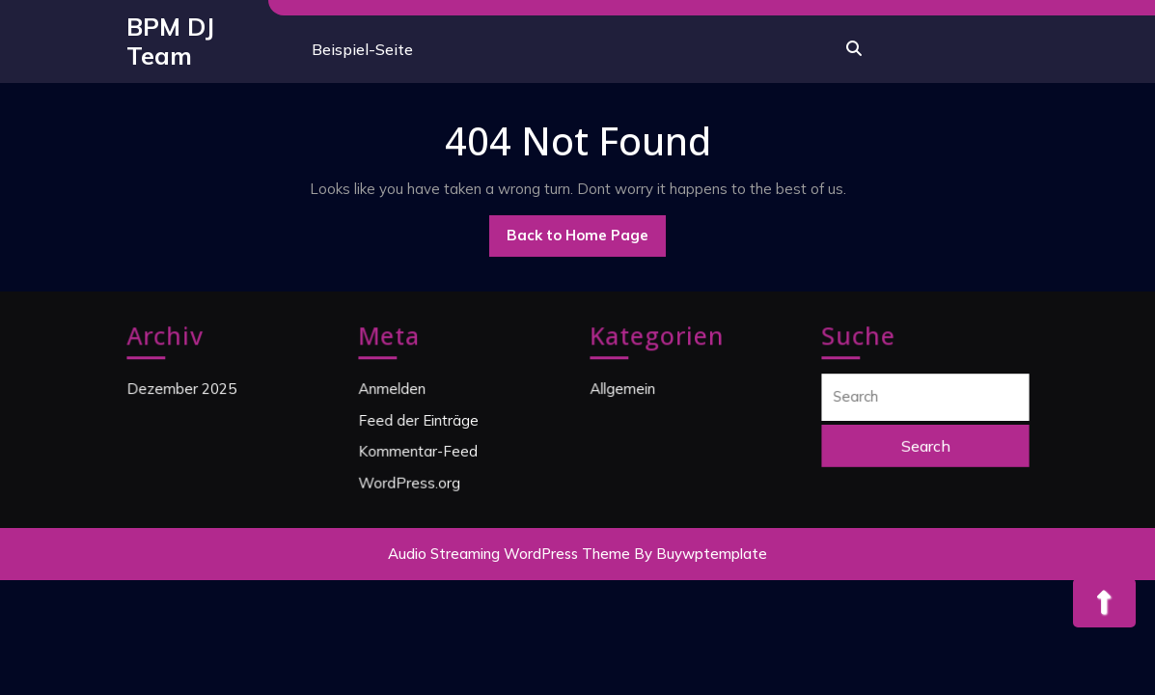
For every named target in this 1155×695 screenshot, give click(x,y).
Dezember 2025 (181, 389)
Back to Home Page (586, 240)
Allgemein (623, 389)
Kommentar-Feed (418, 450)
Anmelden (393, 389)
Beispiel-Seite (362, 49)
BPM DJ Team (170, 41)
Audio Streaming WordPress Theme (509, 553)
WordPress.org (409, 480)
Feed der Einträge (419, 419)
